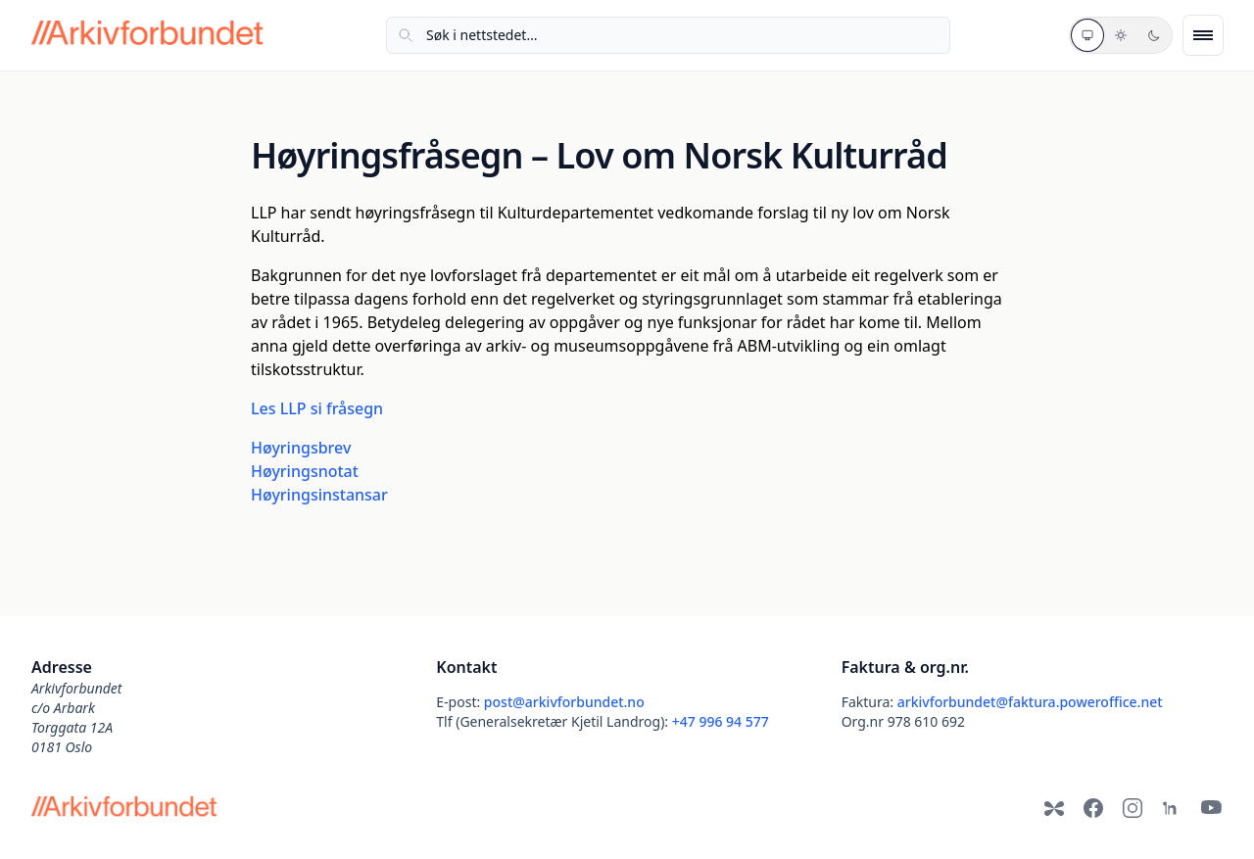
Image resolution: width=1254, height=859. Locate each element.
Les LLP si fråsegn (317, 408)
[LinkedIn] (1171, 808)
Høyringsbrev (301, 447)
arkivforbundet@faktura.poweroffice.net (1030, 701)
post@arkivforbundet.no (564, 701)
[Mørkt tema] (1154, 35)
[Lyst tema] (1120, 35)
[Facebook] (1093, 808)
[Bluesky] (1054, 808)
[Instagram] (1132, 808)
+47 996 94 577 (720, 721)
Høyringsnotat (305, 471)
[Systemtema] (1087, 35)
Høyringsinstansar (319, 494)
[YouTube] (1211, 808)
